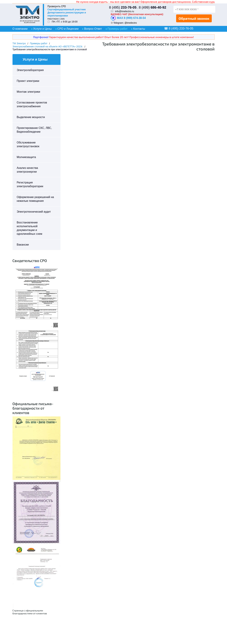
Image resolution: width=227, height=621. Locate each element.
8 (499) (152, 7)
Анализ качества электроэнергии (27, 169)
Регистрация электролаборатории (30, 184)
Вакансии (23, 244)
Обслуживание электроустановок (28, 144)
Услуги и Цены (42, 28)
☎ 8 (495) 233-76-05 (178, 28)
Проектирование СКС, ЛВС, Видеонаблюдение (34, 129)
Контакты (139, 28)
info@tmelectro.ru (124, 11)
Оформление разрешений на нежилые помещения (35, 199)
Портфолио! (40, 37)
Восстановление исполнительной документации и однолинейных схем (29, 228)
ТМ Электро (19, 43)
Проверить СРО (56, 6)
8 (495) (123, 7)
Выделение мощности (31, 117)
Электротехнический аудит (34, 211)
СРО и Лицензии (68, 28)
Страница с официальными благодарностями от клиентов (30, 612)
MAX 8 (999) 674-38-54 (128, 18)
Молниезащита (26, 157)
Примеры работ (118, 28)
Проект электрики (28, 80)
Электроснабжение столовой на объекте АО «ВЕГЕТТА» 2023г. (48, 46)
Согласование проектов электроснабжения (32, 104)
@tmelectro (131, 22)
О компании (20, 28)
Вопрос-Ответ (93, 28)
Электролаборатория (30, 70)
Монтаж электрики (28, 91)
